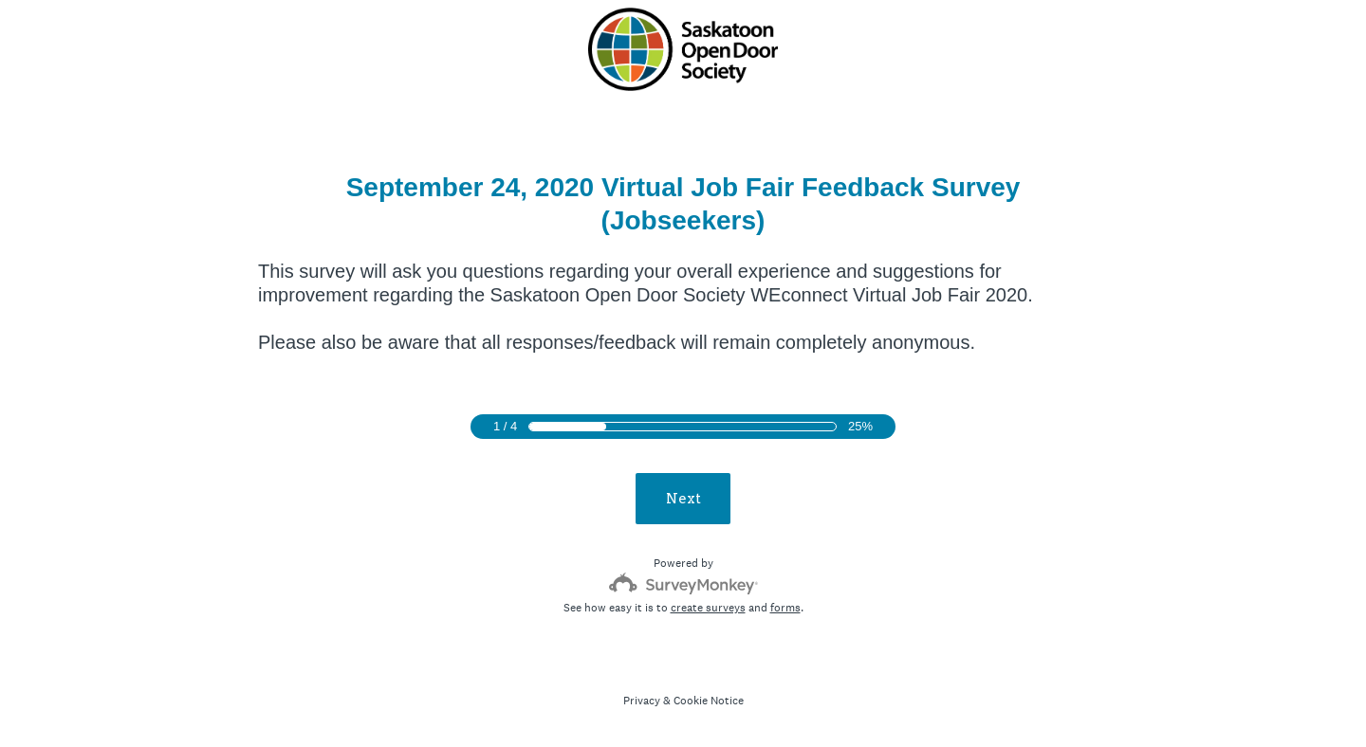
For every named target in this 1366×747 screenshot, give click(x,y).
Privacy (641, 700)
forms (785, 607)
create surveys (708, 607)
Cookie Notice (709, 700)
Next (683, 498)
